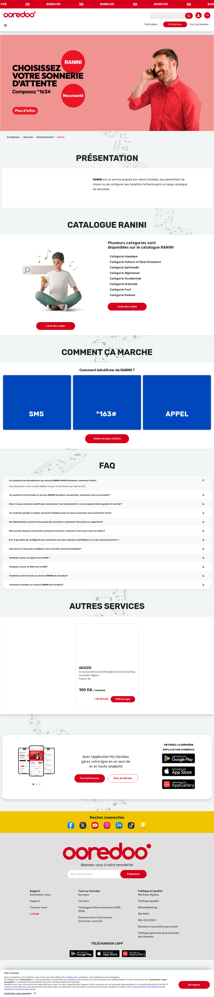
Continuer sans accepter (18, 993)
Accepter (194, 984)
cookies (70, 977)
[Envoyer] (189, 16)
